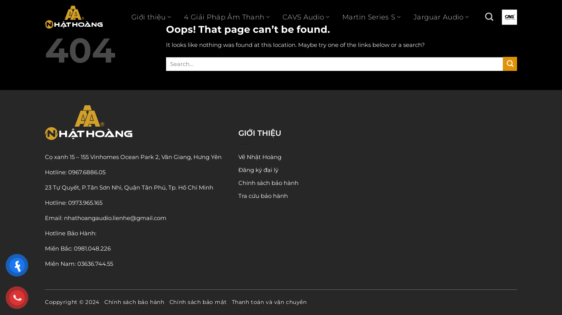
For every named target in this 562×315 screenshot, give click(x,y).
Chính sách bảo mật (198, 302)
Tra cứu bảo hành (263, 195)
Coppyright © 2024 (72, 302)
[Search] (489, 17)
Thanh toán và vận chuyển (269, 302)
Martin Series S (371, 17)
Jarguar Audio (441, 17)
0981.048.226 (92, 248)
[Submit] (510, 64)
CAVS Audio (306, 17)
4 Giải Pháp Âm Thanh (227, 17)
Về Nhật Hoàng (259, 157)
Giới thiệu (151, 17)
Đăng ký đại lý (258, 170)
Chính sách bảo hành (268, 182)
